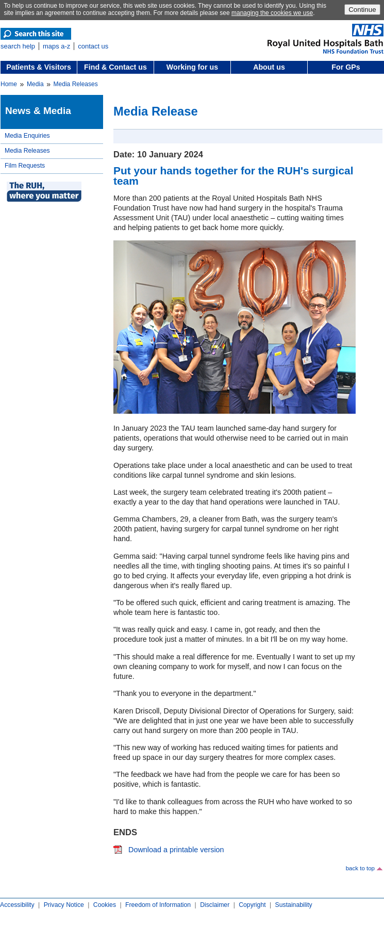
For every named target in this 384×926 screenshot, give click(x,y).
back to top (360, 868)
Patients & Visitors (38, 67)
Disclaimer (214, 904)
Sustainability (293, 904)
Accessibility (17, 904)
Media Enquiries (27, 135)
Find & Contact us (115, 67)
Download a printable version (176, 850)
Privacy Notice (64, 904)
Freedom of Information (158, 904)
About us (269, 67)
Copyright (252, 904)
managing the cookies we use (272, 13)
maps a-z (56, 46)
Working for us (192, 67)
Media (35, 84)
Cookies (104, 904)
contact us (93, 46)
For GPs (345, 67)
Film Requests (25, 165)
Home (9, 84)
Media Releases (76, 84)
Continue (362, 9)
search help (18, 46)
